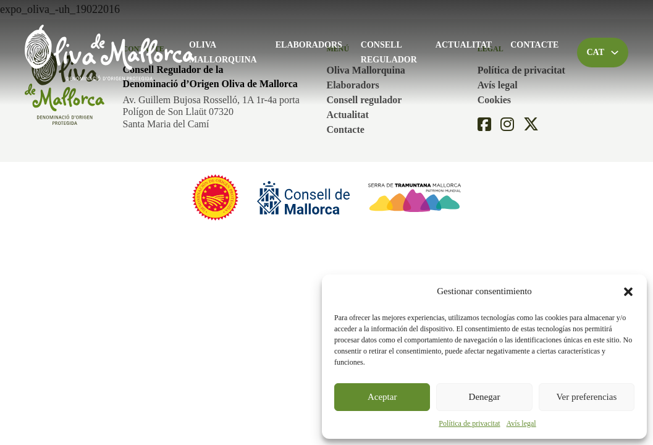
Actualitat (464, 44)
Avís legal (521, 423)
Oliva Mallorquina (223, 52)
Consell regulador (389, 52)
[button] (628, 292)
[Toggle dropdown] (614, 52)
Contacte (534, 44)
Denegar (484, 397)
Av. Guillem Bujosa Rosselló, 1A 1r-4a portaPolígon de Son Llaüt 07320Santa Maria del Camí (211, 112)
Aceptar (382, 397)
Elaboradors (309, 44)
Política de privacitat (469, 423)
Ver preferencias (586, 397)
